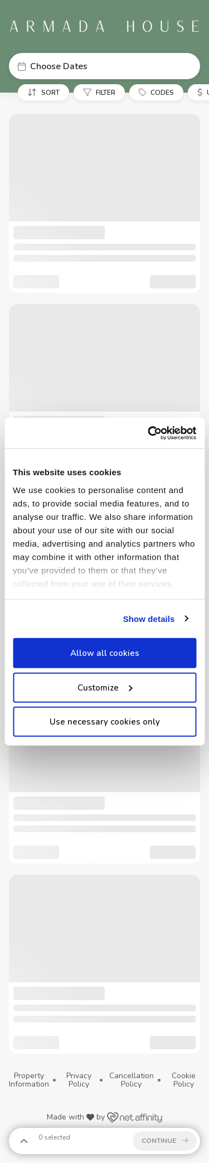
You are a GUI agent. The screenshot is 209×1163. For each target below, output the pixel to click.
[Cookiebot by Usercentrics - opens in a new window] (148, 433)
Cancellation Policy (131, 1080)
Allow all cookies (104, 653)
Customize (104, 687)
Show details (149, 618)
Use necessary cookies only (105, 721)
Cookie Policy (184, 1080)
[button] (104, 66)
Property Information (29, 1080)
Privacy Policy (78, 1080)
